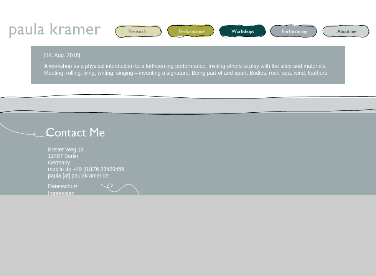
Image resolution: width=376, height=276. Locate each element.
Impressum (61, 193)
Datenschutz (63, 186)
